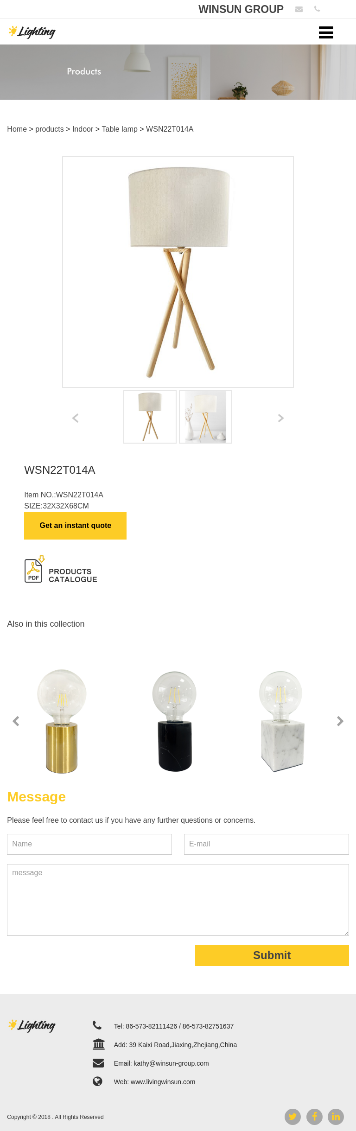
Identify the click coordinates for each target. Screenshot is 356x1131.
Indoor (82, 129)
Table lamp (120, 129)
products (49, 129)
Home (17, 129)
